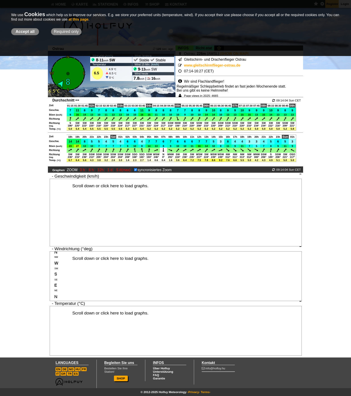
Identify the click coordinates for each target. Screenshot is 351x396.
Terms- (205, 392)
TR (70, 373)
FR (84, 369)
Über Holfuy (161, 368)
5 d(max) (124, 170)
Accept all (24, 31)
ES (76, 373)
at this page (78, 19)
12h (101, 170)
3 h (83, 170)
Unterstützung (163, 371)
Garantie (159, 378)
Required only (66, 31)
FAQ (156, 375)
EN (58, 369)
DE (64, 369)
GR (63, 373)
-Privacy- (193, 392)
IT (57, 373)
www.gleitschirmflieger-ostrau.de (212, 65)
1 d (110, 170)
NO (71, 369)
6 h (92, 170)
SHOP (121, 378)
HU (77, 369)
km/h (155, 64)
